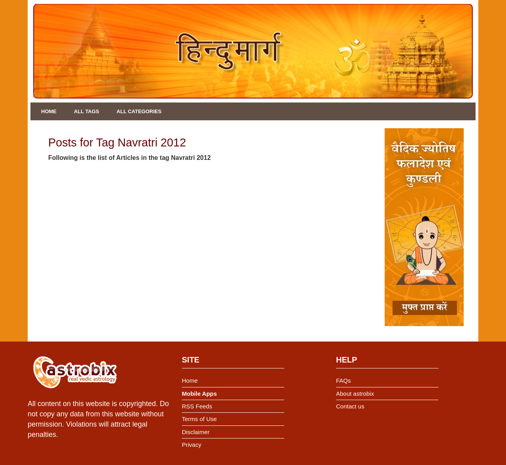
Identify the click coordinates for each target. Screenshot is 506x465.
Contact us (350, 406)
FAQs (343, 380)
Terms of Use (199, 419)
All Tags (86, 111)
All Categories (139, 111)
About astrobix (355, 393)
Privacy (191, 444)
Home (49, 111)
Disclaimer (196, 432)
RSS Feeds (197, 406)
